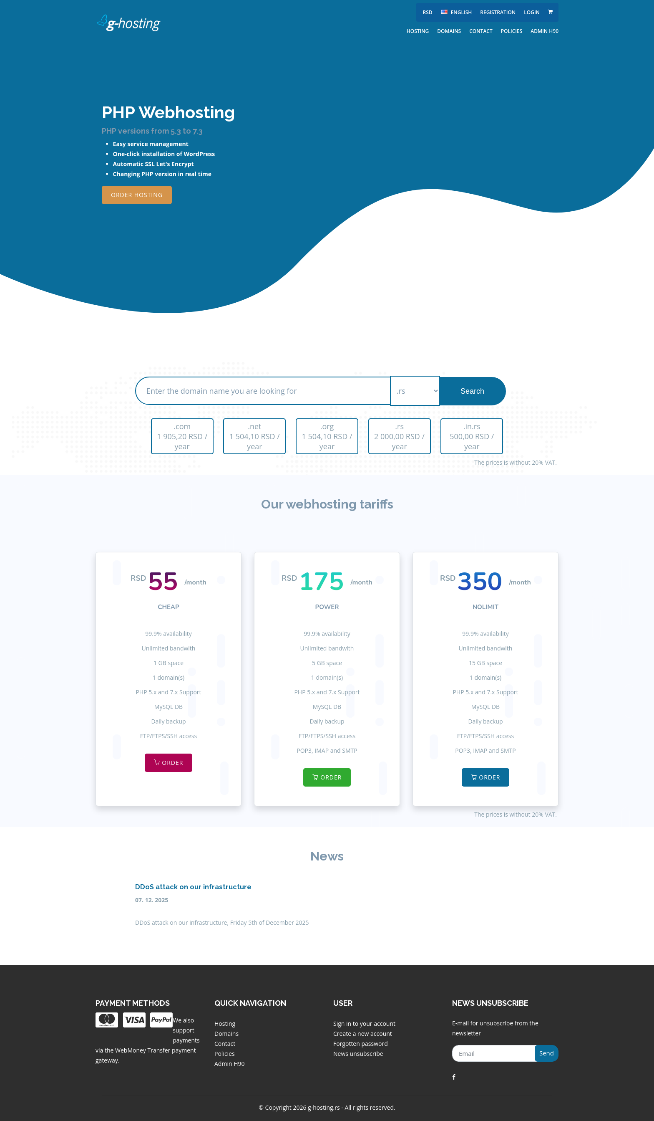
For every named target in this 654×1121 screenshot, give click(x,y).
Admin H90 (544, 31)
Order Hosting (137, 195)
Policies (512, 31)
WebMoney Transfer (143, 1050)
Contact (481, 31)
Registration (498, 12)
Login (532, 12)
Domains (449, 31)
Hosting (418, 31)
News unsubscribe (358, 1054)
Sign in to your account (364, 1023)
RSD (427, 12)
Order (169, 763)
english (456, 12)
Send (546, 1053)
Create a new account (362, 1033)
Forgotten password (360, 1044)
